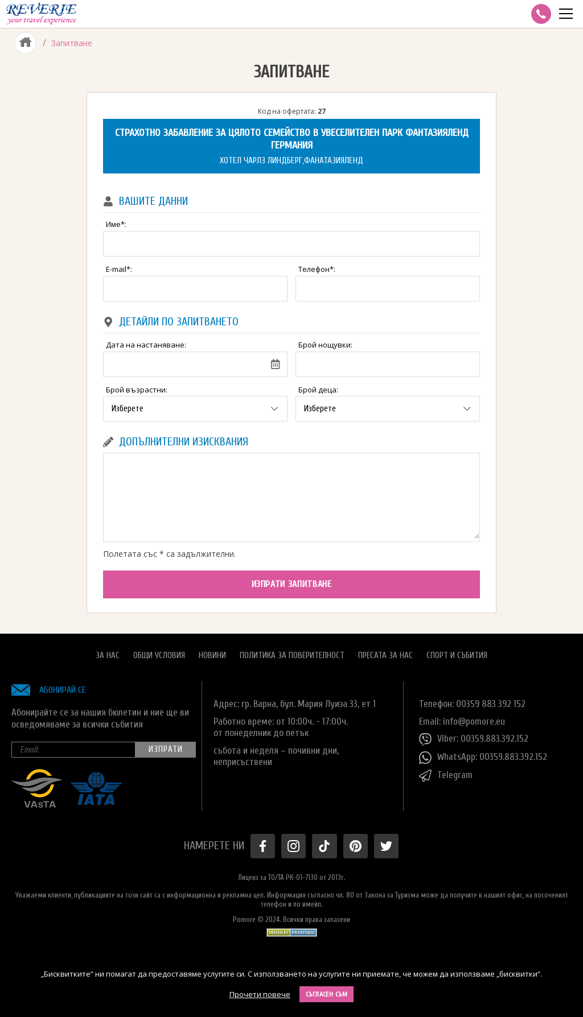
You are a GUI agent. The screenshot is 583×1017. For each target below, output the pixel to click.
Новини (212, 655)
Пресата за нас (385, 655)
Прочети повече (259, 994)
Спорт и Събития (456, 655)
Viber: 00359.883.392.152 (473, 739)
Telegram (446, 776)
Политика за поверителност (292, 655)
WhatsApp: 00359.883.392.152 (483, 757)
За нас (108, 655)
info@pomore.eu (474, 721)
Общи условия (159, 655)
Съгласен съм (327, 994)
